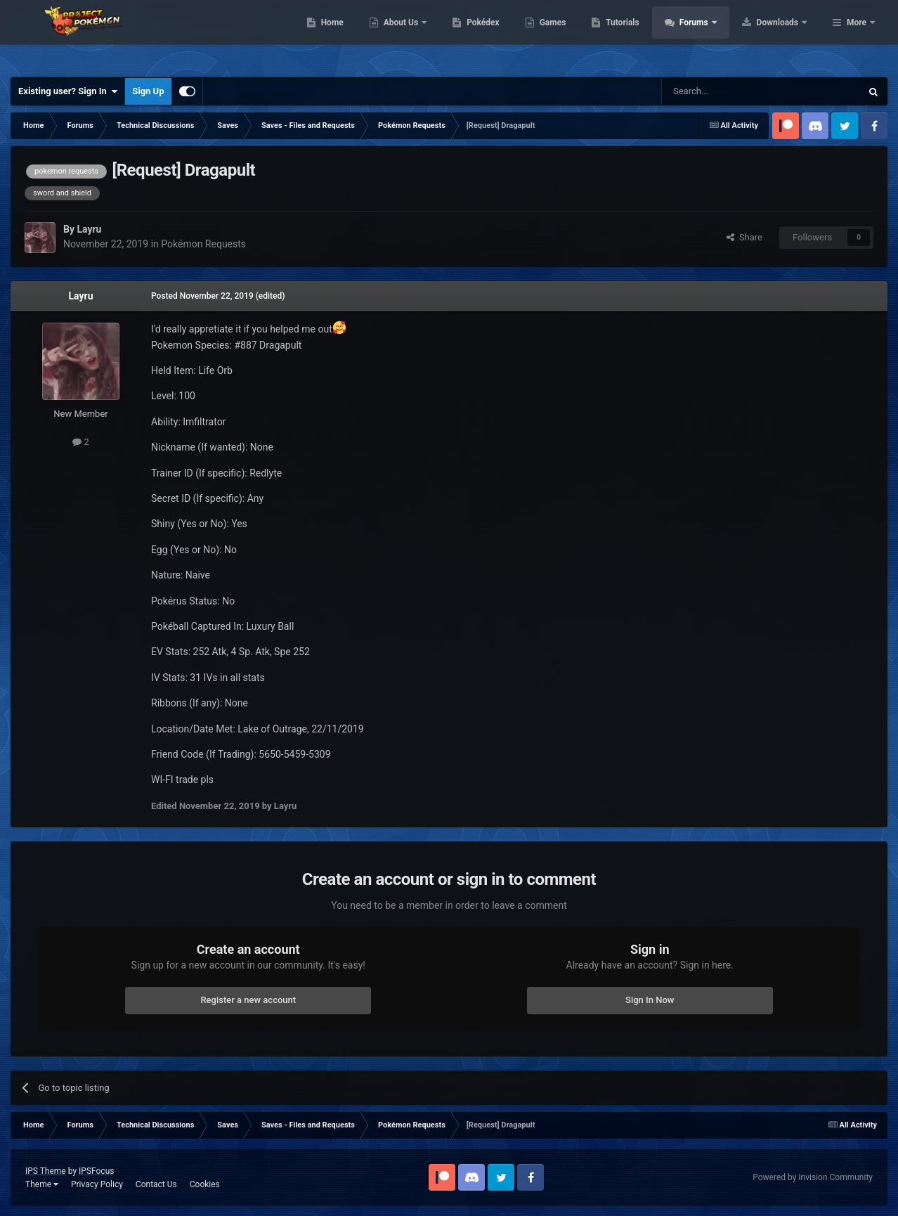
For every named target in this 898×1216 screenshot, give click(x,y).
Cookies (205, 1184)
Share (744, 237)
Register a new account (248, 1000)
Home (421, 35)
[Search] (728, 91)
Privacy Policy (97, 1184)
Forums (783, 35)
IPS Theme (45, 1171)
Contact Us (156, 1184)
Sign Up (148, 91)
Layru (81, 296)
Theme (41, 1184)
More (856, 35)
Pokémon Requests (203, 244)
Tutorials (711, 35)
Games (641, 35)
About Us (490, 35)
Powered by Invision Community (813, 1177)
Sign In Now (649, 1000)
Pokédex (572, 35)
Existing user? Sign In (67, 91)
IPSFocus (96, 1171)
